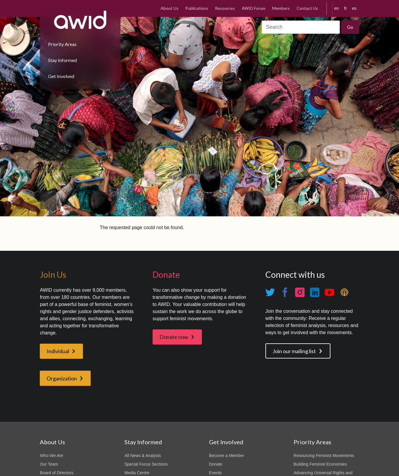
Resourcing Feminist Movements (324, 455)
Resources (225, 8)
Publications (196, 8)
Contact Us (307, 8)
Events (215, 472)
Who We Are (51, 455)
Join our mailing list (294, 351)
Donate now (173, 337)
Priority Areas (62, 44)
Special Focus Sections (146, 464)
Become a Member (226, 455)
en (336, 8)
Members (281, 8)
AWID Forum (253, 8)
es (354, 8)
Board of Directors (56, 472)
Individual (58, 351)
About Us (169, 8)
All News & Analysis (142, 455)
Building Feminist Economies (320, 464)
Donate (215, 464)
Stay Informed (62, 60)
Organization (62, 378)
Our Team (49, 464)
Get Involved (61, 76)
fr (345, 8)
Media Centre (136, 472)
